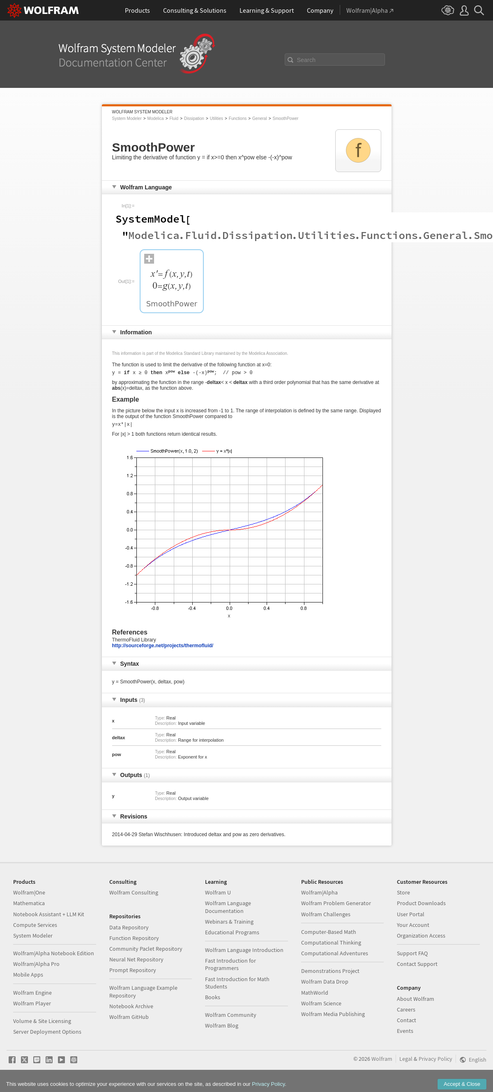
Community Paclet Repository (145, 951)
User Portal (410, 916)
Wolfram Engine (32, 995)
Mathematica (29, 905)
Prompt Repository (132, 972)
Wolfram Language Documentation (228, 909)
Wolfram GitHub (129, 1019)
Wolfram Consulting (133, 895)
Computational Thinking (331, 945)
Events (405, 1033)
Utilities (216, 118)
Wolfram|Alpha (319, 895)
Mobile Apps (28, 977)
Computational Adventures (334, 955)
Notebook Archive (131, 1008)
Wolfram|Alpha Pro (36, 966)
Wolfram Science (321, 1005)
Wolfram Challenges (325, 916)
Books (212, 999)
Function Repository (134, 940)
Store (403, 895)
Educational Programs (232, 934)
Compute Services (35, 927)
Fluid (173, 118)
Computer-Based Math (328, 934)
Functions (237, 118)
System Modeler (127, 118)
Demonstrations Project (330, 973)
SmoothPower (285, 118)
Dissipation (194, 118)
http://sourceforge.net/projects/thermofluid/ (163, 648)
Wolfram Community (230, 1017)
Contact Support (417, 966)
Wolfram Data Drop (324, 984)
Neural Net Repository (136, 962)
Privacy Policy (435, 1061)
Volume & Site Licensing (42, 1023)
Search (306, 60)
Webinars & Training (229, 924)
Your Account (413, 927)
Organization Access (421, 938)
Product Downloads (421, 905)
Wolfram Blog (221, 1028)
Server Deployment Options (47, 1034)
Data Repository (129, 929)
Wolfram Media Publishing (333, 1016)
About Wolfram (415, 1001)
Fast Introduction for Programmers (230, 966)
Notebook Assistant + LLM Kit (48, 916)
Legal (405, 1061)
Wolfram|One (29, 895)
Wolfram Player (32, 1005)
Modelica (155, 118)
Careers (406, 1012)
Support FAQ (412, 955)
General (259, 118)
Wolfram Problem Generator (336, 905)
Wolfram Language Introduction (244, 952)
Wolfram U (218, 895)
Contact (406, 1022)
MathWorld (314, 995)
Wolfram (381, 1061)
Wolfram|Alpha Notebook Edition (53, 955)
